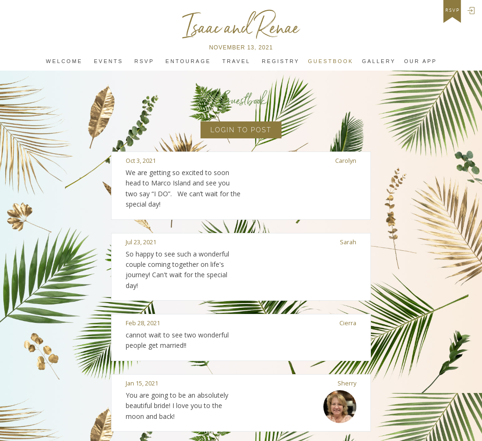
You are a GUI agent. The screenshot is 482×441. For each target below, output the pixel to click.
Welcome (64, 61)
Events (108, 61)
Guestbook (330, 61)
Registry (280, 61)
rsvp (452, 10)
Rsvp (144, 61)
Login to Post (241, 130)
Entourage (188, 61)
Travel (236, 61)
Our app (420, 61)
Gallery (379, 61)
